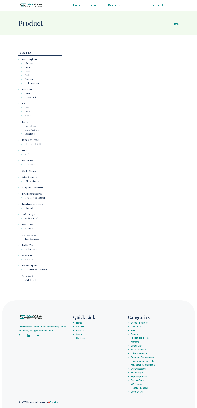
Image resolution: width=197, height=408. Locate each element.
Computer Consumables (32, 188)
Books (27, 75)
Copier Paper (31, 126)
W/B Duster (27, 255)
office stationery (32, 181)
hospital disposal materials (36, 270)
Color (27, 112)
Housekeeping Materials (35, 198)
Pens (27, 108)
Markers (26, 150)
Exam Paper (30, 134)
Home (77, 5)
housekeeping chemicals (32, 204)
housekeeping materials (32, 194)
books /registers (32, 83)
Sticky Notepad (28, 214)
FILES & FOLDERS (30, 140)
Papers (25, 122)
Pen (23, 104)
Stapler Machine (29, 171)
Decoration (27, 89)
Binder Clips (27, 161)
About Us (80, 326)
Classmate (29, 63)
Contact (135, 5)
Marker (28, 154)
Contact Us (81, 334)
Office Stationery (29, 177)
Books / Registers (29, 59)
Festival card (30, 97)
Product (114, 5)
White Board (27, 276)
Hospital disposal (29, 266)
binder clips (30, 165)
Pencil (27, 71)
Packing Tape (28, 245)
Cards (27, 93)
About (94, 5)
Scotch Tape (27, 225)
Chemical (29, 208)
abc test (28, 116)
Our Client (156, 5)
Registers (29, 79)
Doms (27, 67)
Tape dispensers (29, 235)
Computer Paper (32, 130)
